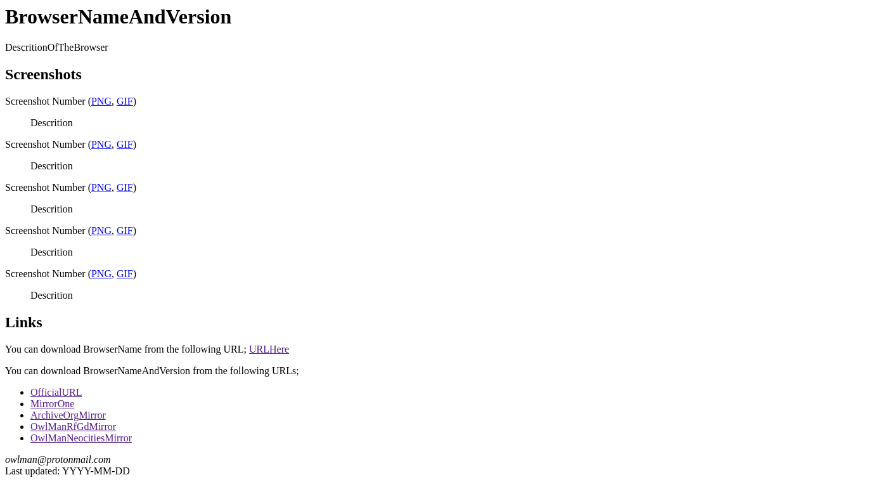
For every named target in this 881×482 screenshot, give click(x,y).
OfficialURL (56, 392)
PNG (101, 101)
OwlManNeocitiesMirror (81, 438)
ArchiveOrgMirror (68, 415)
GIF (125, 101)
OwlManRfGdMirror (73, 426)
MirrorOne (52, 403)
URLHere (269, 349)
